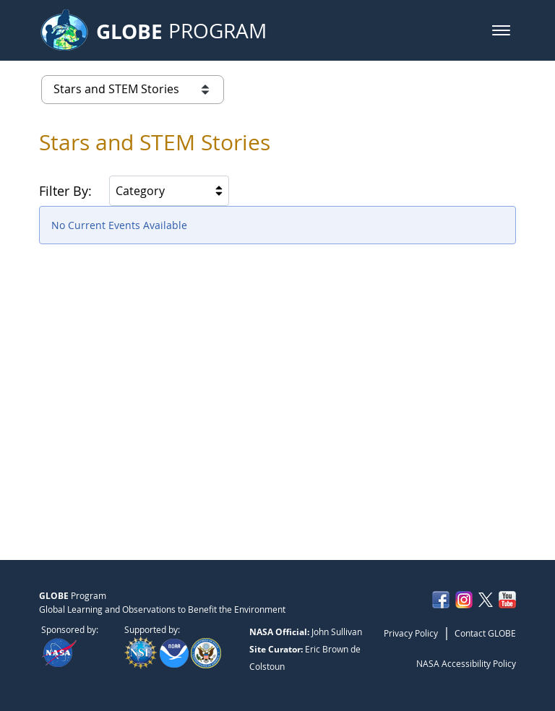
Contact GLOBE (485, 633)
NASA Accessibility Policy (466, 663)
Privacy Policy (411, 633)
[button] (501, 30)
